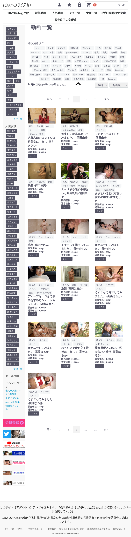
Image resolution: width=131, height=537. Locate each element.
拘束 (9, 100)
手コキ (117, 66)
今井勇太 (84, 70)
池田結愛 (11, 293)
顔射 (9, 90)
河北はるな (12, 340)
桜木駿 (107, 66)
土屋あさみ (12, 355)
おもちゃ (119, 70)
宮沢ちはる (12, 217)
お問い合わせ (119, 529)
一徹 (102, 79)
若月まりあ (12, 188)
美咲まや (11, 236)
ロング (50, 48)
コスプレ (102, 57)
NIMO (10, 183)
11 (95, 99)
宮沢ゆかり (12, 345)
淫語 (109, 70)
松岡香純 (11, 155)
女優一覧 (91, 13)
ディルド (72, 70)
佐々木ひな (12, 297)
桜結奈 (10, 136)
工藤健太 (92, 79)
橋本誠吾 (34, 66)
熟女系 (35, 61)
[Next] (106, 99)
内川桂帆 (11, 283)
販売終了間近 (110, 61)
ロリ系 (10, 48)
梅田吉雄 (57, 79)
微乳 (9, 81)
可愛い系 (11, 33)
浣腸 (67, 79)
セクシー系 (12, 62)
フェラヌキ (12, 109)
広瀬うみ (11, 269)
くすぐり (11, 29)
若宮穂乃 (11, 202)
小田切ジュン (81, 61)
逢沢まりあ (12, 207)
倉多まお (11, 274)
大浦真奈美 (12, 240)
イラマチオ (105, 74)
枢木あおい (12, 316)
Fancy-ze (112, 79)
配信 (97, 66)
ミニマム (11, 114)
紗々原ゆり (12, 255)
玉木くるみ (12, 160)
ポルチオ (45, 79)
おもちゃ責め (13, 71)
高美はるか (12, 278)
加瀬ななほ (12, 193)
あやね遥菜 (12, 326)
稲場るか (11, 321)
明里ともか (12, 364)
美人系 (10, 52)
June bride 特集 (12, 402)
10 (85, 99)
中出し (45, 61)
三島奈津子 (12, 288)
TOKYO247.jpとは (17, 13)
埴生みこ (11, 335)
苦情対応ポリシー (36, 529)
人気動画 (57, 13)
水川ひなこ (12, 312)
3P (125, 66)
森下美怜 (11, 150)
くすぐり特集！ (13, 398)
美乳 (18, 81)
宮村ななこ (12, 221)
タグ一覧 (74, 13)
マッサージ (97, 70)
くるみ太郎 (78, 79)
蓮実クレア (12, 359)
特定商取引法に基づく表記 (71, 529)
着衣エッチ (78, 74)
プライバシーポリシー (15, 529)
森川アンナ (12, 259)
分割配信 (91, 74)
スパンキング (120, 74)
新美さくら (12, 302)
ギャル (88, 66)
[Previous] (49, 99)
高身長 (10, 86)
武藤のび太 (49, 74)
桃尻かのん (12, 250)
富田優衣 (11, 131)
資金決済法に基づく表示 (98, 529)
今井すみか (12, 307)
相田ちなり (12, 231)
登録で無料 (35, 74)
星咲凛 (10, 331)
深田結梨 (11, 245)
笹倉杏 (10, 198)
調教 (122, 57)
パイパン (11, 57)
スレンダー (12, 38)
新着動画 (40, 13)
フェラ (45, 66)
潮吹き (113, 57)
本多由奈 (11, 164)
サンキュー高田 (40, 70)
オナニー (11, 95)
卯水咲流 (11, 140)
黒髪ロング (58, 61)
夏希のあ (11, 145)
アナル (68, 66)
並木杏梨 (11, 174)
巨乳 (9, 43)
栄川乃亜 (11, 212)
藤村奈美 (11, 264)
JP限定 (78, 66)
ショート (39, 48)
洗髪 (9, 67)
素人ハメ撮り (58, 70)
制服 (122, 61)
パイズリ (95, 61)
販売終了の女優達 (65, 19)
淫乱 (69, 61)
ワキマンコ (64, 74)
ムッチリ (11, 76)
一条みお (11, 169)
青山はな (11, 350)
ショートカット (14, 105)
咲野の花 (11, 179)
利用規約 (52, 529)
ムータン (57, 66)
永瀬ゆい (11, 226)
